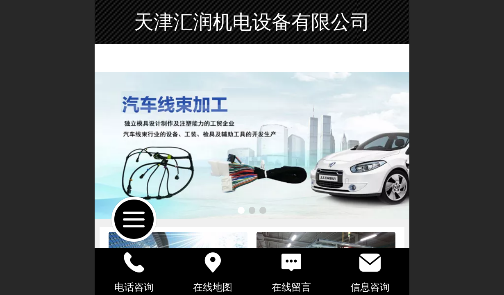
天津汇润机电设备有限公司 (252, 22)
